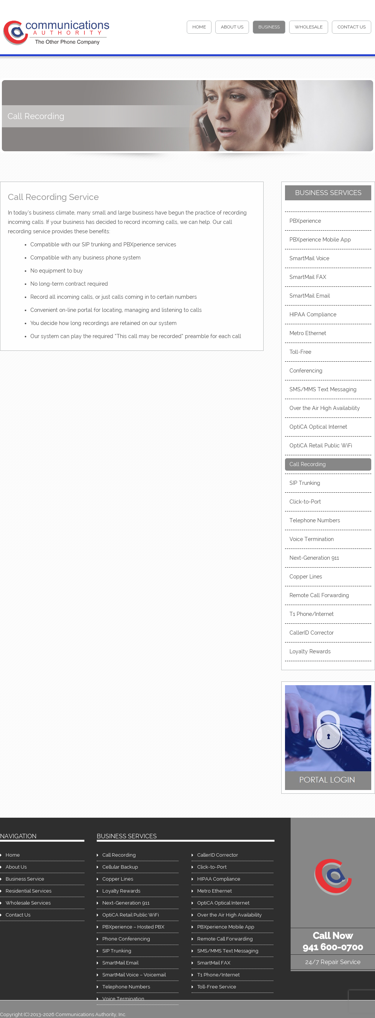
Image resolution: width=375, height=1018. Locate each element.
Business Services (328, 193)
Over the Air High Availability (325, 408)
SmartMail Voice (309, 258)
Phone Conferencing (126, 939)
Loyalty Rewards (310, 651)
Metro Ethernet (308, 333)
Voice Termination (312, 539)
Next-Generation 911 (314, 558)
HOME (199, 27)
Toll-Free (300, 352)
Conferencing (306, 371)
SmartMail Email (310, 296)
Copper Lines (306, 577)
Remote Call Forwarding (319, 595)
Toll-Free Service (216, 987)
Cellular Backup (120, 867)
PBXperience (305, 221)
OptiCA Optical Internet (318, 427)
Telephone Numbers (315, 520)
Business (269, 27)
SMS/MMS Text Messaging (323, 389)
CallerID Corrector (312, 633)
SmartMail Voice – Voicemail (134, 975)
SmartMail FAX (308, 277)
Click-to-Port (305, 502)
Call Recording (308, 464)
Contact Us (352, 27)
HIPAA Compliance (313, 314)
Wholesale (308, 27)
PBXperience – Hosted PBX (133, 927)
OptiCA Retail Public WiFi (321, 446)
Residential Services (28, 891)
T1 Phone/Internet (312, 614)
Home (13, 855)
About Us (232, 27)
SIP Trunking (305, 483)
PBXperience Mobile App (320, 240)
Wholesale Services (28, 903)
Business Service (25, 879)
